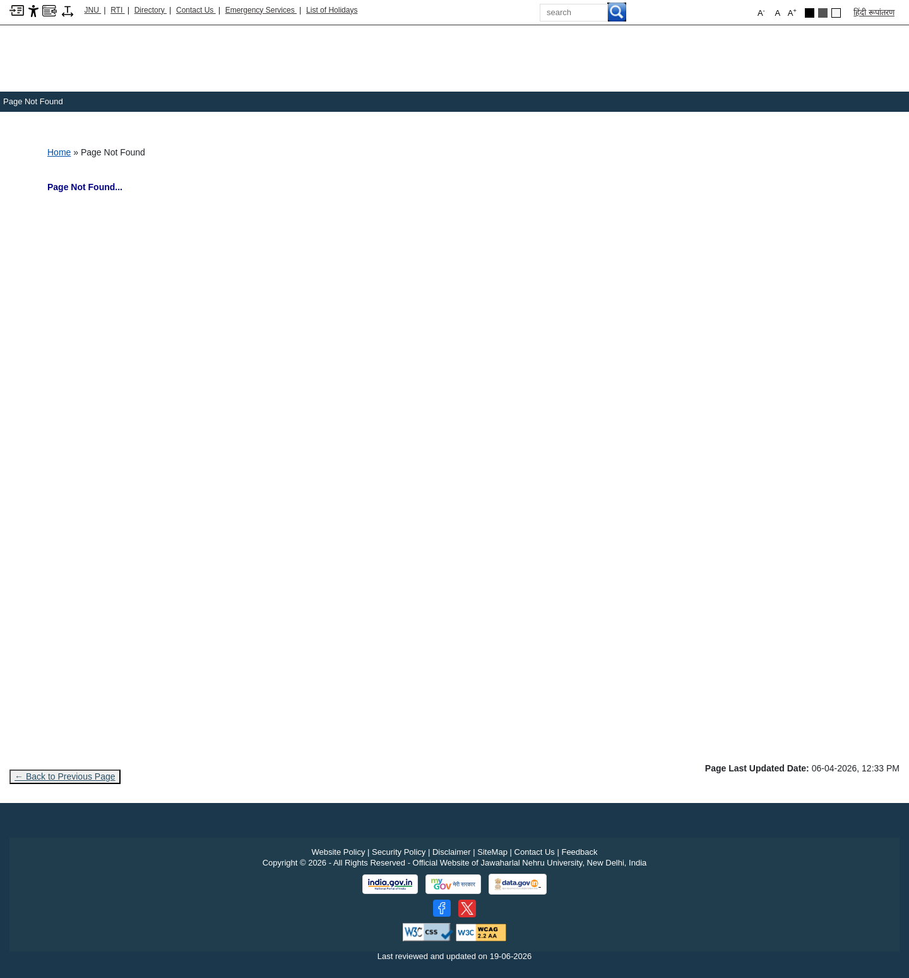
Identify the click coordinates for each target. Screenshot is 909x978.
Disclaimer (451, 852)
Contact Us (196, 10)
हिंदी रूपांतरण (873, 12)
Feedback (579, 852)
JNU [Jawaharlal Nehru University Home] (93, 10)
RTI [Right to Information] (117, 10)
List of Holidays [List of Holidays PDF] (331, 10)
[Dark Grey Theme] (823, 13)
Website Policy (338, 852)
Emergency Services (261, 10)
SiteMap (492, 852)
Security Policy (398, 852)
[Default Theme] (836, 13)
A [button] (792, 12)
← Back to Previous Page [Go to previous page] (65, 776)
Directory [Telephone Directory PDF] (150, 10)
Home (59, 152)
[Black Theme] (809, 13)
